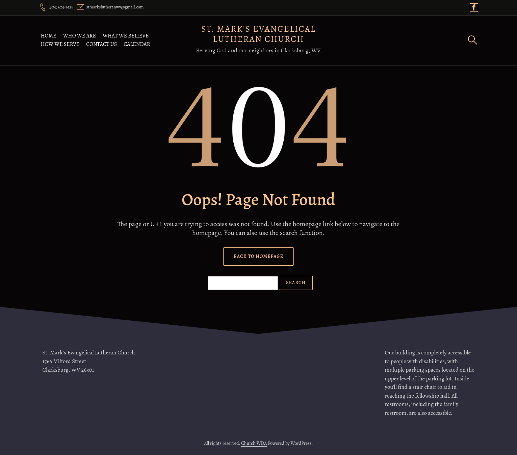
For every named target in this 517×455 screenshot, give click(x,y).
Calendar (137, 44)
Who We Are (79, 35)
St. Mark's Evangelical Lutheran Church (258, 34)
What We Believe (126, 35)
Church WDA (254, 443)
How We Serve (60, 44)
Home (48, 35)
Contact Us (101, 44)
